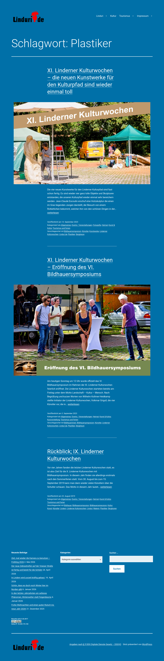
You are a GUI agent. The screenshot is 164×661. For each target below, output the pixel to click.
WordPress (147, 644)
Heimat (105, 225)
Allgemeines (66, 225)
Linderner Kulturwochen (76, 508)
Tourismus (124, 16)
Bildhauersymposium (72, 231)
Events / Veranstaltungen (82, 225)
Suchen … (113, 553)
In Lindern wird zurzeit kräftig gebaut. (28, 577)
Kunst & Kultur (105, 417)
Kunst (49, 508)
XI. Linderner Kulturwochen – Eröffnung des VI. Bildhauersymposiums (80, 267)
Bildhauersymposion (80, 505)
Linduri (99, 16)
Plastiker (71, 234)
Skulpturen (112, 508)
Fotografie (97, 225)
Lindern (63, 508)
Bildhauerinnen (70, 423)
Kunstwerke (94, 231)
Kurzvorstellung (53, 420)
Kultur (113, 16)
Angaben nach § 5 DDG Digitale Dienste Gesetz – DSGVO (95, 644)
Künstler (85, 231)
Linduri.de (63, 234)
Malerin (96, 508)
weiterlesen (53, 212)
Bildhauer (68, 505)
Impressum (143, 16)
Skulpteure (80, 234)
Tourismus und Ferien (61, 228)
